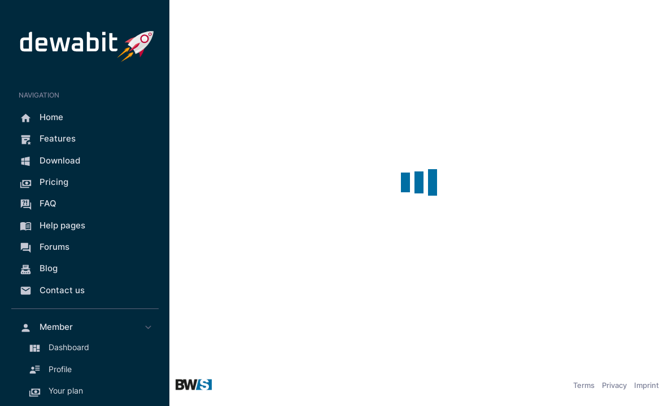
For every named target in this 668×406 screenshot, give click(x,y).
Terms (584, 385)
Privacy (614, 385)
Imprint (646, 385)
